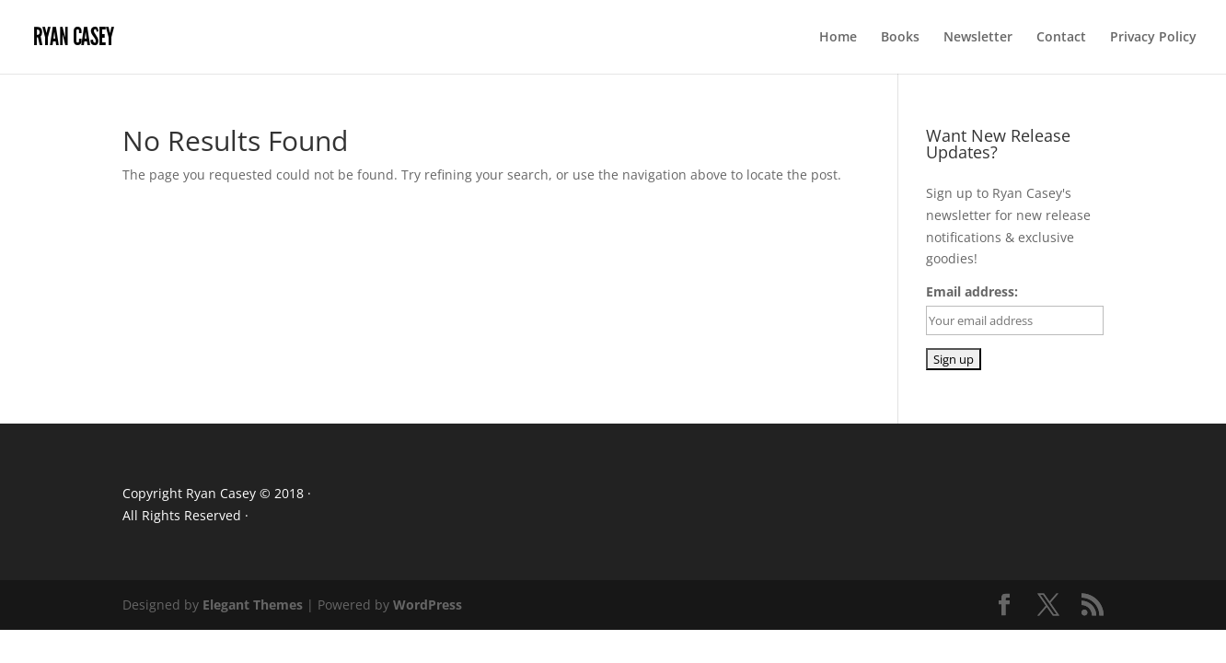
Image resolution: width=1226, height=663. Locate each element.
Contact (1061, 37)
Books (900, 37)
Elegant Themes (252, 604)
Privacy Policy (1153, 37)
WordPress (427, 604)
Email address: (972, 291)
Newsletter (977, 37)
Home (838, 37)
